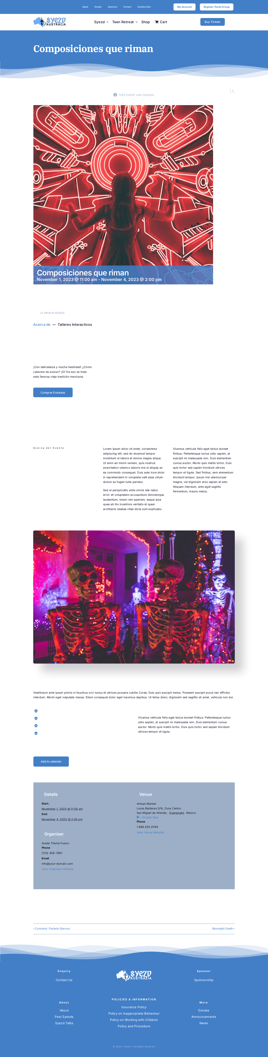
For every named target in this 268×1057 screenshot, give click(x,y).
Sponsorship (203, 980)
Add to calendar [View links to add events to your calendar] (51, 761)
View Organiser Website (57, 869)
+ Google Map (149, 817)
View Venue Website (150, 832)
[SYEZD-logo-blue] (49, 18)
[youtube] (69, 496)
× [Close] (233, 90)
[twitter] (44, 496)
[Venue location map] (182, 861)
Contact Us (64, 980)
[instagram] (53, 496)
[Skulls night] (134, 532)
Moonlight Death (222, 928)
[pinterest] (61, 496)
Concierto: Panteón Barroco (52, 928)
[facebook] (36, 496)
